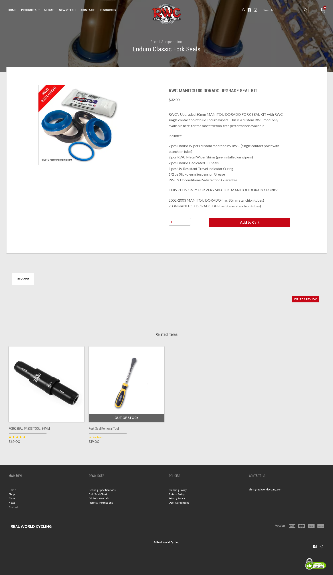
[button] (249, 222)
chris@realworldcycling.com (265, 489)
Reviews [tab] (23, 279)
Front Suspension (166, 41)
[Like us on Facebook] (315, 546)
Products (28, 10)
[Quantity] (180, 222)
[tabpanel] (166, 297)
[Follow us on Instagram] (321, 546)
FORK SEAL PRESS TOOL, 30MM (29, 429)
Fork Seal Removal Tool (104, 429)
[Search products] (282, 10)
